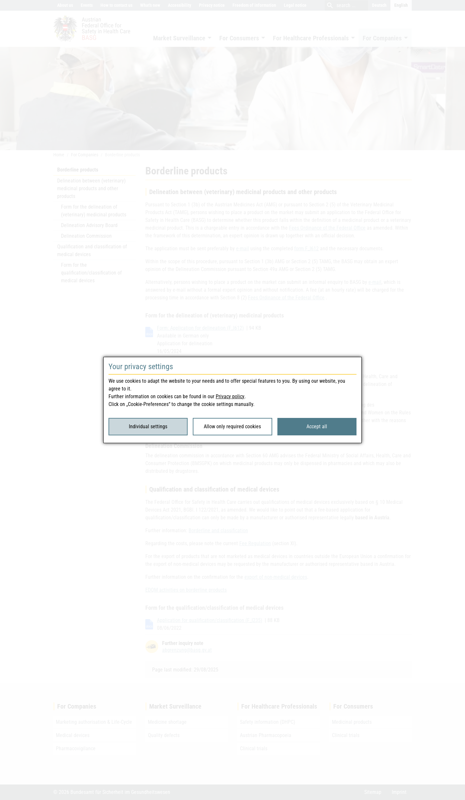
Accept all (316, 426)
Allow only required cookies (232, 426)
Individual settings (148, 426)
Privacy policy (230, 396)
